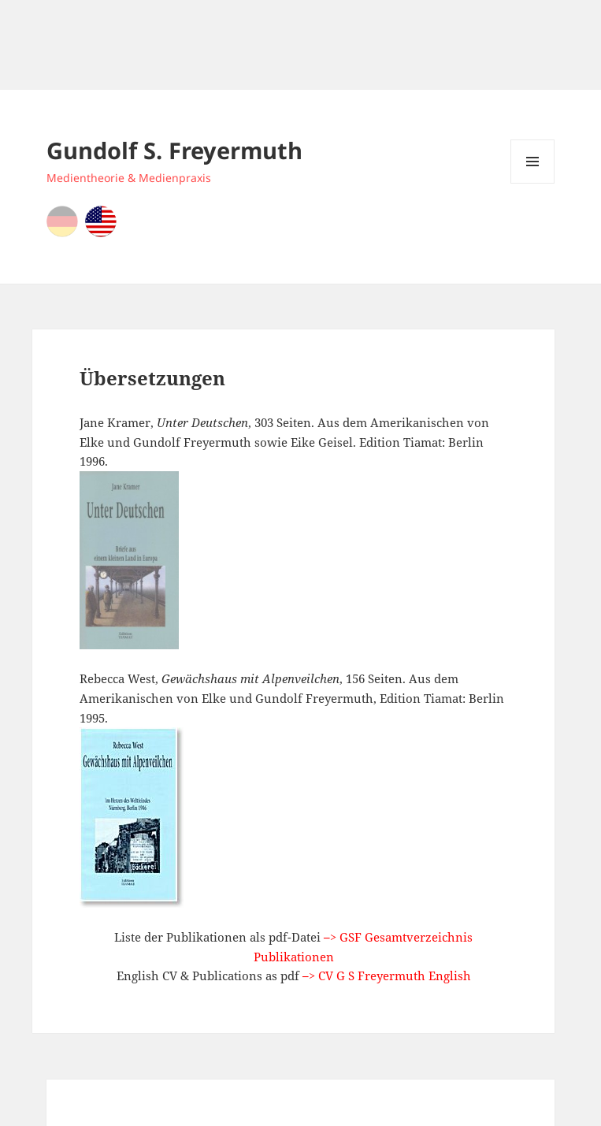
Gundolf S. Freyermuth (174, 150)
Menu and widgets (533, 183)
